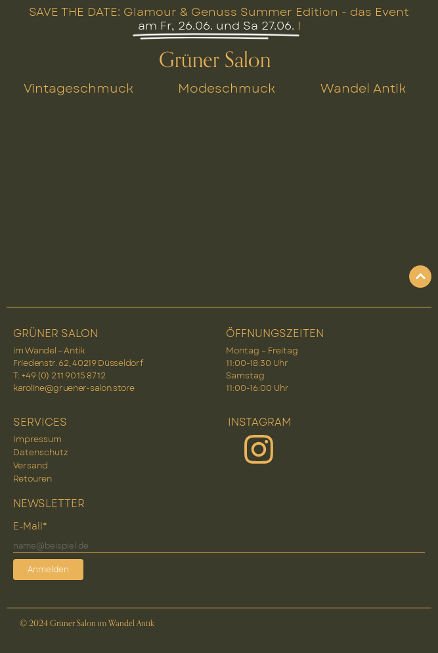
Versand (30, 465)
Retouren (32, 478)
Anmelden (48, 569)
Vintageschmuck (78, 88)
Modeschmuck (226, 88)
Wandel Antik (363, 88)
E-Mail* (30, 526)
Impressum (37, 439)
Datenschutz (40, 452)
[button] (414, 629)
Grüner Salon (215, 60)
